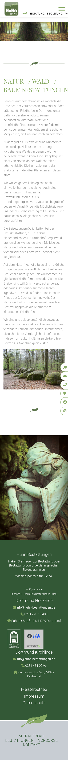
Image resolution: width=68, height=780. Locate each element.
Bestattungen (19, 740)
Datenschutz (34, 702)
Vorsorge (48, 740)
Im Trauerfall (31, 736)
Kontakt (31, 745)
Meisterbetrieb (34, 689)
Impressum (34, 696)
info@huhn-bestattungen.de (36, 607)
